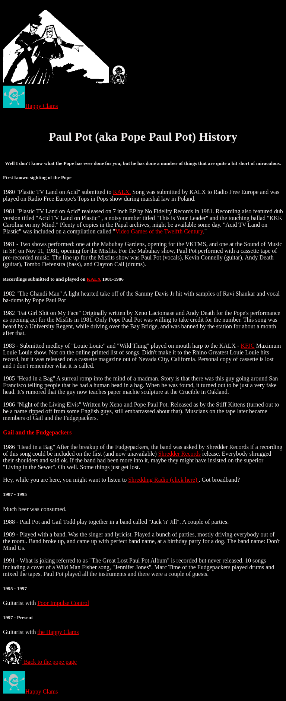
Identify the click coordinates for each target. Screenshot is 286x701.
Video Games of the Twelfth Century (159, 231)
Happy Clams (30, 106)
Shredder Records (179, 453)
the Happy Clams (58, 632)
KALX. (122, 192)
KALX (94, 279)
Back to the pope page (40, 662)
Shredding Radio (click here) (163, 480)
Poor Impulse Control (63, 603)
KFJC (247, 345)
